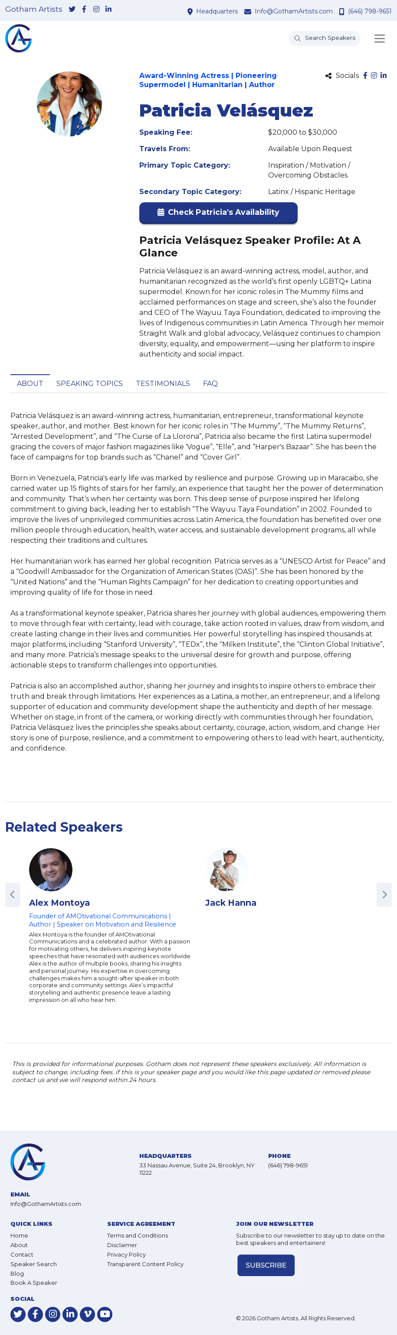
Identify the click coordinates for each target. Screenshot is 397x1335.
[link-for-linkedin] (108, 10)
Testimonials (163, 383)
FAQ (210, 383)
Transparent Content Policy (145, 1263)
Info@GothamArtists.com (294, 11)
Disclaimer (122, 1244)
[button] (218, 214)
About (30, 383)
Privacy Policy (126, 1254)
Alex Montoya (59, 903)
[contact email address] (248, 11)
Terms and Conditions (137, 1235)
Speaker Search (33, 1263)
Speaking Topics (89, 383)
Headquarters (217, 11)
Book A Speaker (33, 1282)
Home (19, 1235)
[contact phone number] (343, 11)
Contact (21, 1254)
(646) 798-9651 (370, 11)
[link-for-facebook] (84, 10)
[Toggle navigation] (379, 38)
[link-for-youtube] (104, 1314)
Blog (17, 1273)
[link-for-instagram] (96, 10)
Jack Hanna (230, 903)
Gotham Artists (33, 9)
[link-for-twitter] (72, 10)
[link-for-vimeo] (87, 1314)
